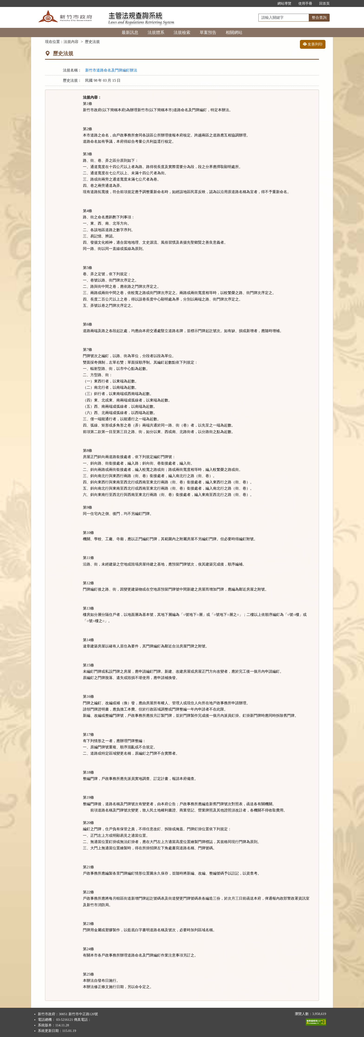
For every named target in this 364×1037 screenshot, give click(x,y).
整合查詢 (319, 17)
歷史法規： (72, 80)
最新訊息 (130, 32)
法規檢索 (182, 32)
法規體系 (156, 32)
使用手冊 (305, 3)
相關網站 (234, 32)
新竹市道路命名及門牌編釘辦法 (111, 70)
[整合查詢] (283, 18)
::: (268, 3)
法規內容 (71, 42)
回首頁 (324, 3)
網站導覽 (284, 3)
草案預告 (208, 32)
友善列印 (312, 44)
